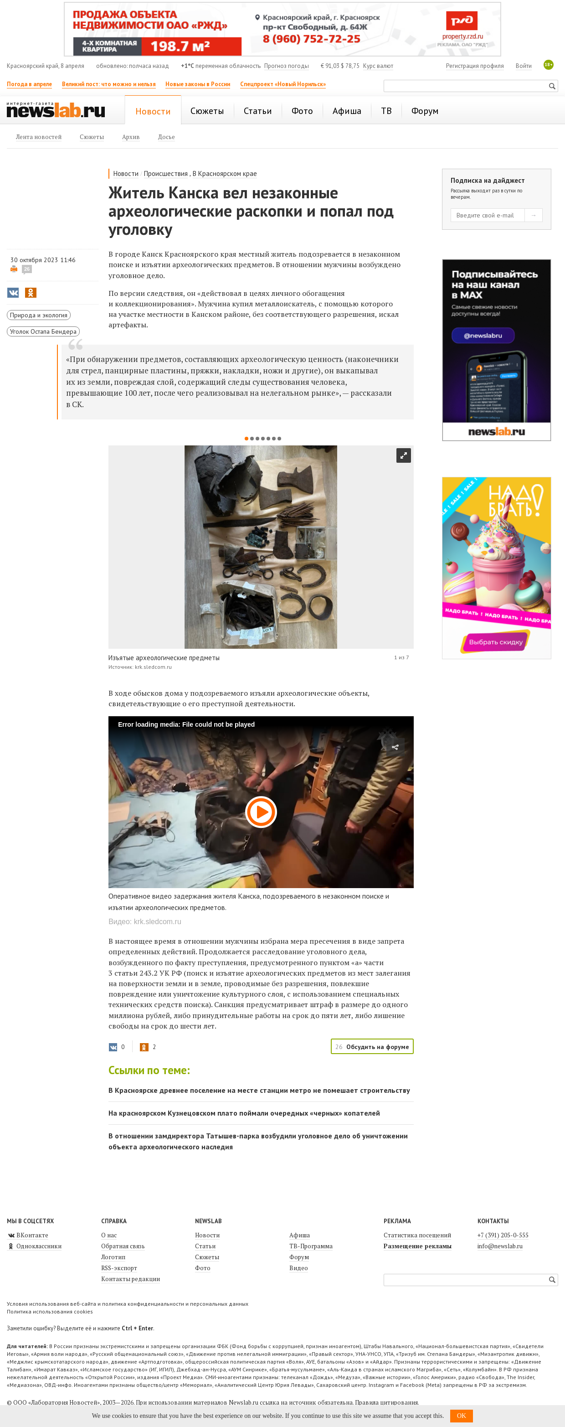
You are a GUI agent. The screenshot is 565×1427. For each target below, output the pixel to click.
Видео (298, 1268)
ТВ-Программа (311, 1246)
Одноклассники (34, 1246)
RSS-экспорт (119, 1268)
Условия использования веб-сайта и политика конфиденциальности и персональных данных (127, 1303)
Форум (299, 1257)
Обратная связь (123, 1246)
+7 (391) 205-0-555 (503, 1235)
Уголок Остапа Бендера (43, 331)
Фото (203, 1268)
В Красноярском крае (225, 173)
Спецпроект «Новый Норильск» (283, 84)
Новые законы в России (197, 84)
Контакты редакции (130, 1279)
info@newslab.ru (500, 1246)
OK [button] (461, 1415)
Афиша (299, 1235)
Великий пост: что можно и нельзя (109, 84)
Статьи (205, 1246)
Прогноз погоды (286, 66)
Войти (524, 66)
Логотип (113, 1257)
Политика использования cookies (50, 1311)
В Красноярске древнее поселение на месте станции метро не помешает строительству (259, 1090)
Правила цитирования (386, 1402)
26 (27, 269)
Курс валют (378, 66)
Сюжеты (207, 1257)
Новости (126, 173)
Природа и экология (38, 315)
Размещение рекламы (418, 1246)
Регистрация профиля (475, 66)
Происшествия (166, 173)
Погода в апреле (29, 84)
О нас (109, 1235)
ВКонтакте (27, 1235)
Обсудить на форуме (377, 1047)
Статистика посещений (417, 1235)
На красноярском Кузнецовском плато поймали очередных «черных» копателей (244, 1112)
